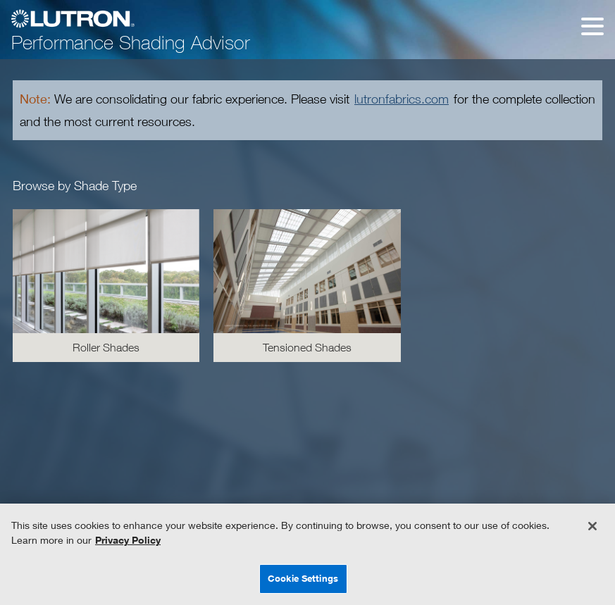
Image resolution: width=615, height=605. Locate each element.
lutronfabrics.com (401, 99)
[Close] (592, 526)
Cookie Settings (303, 578)
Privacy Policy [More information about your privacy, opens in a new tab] (128, 540)
